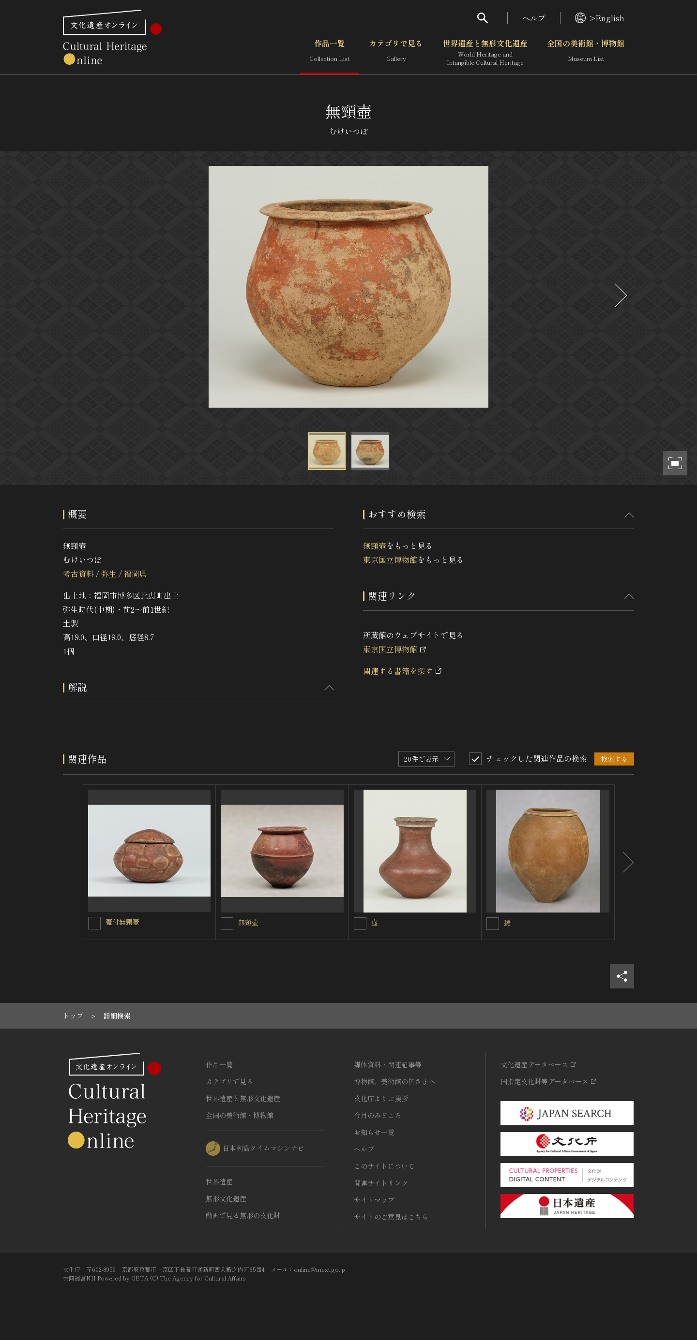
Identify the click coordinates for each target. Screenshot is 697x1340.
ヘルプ (533, 18)
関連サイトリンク (381, 1183)
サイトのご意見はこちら (391, 1217)
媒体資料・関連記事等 (388, 1064)
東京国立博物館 (390, 559)
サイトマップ (374, 1200)
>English (599, 18)
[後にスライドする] (619, 295)
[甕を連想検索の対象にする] (492, 923)
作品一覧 (329, 52)
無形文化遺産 (226, 1198)
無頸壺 (374, 545)
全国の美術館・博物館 (585, 52)
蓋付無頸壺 (122, 922)
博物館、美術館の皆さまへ (394, 1081)
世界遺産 (219, 1181)
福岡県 (135, 573)
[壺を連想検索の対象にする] (360, 923)
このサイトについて (384, 1166)
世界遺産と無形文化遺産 (485, 52)
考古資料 (78, 573)
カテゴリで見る (396, 52)
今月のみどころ (377, 1115)
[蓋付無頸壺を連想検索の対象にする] (94, 923)
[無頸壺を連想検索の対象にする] (227, 923)
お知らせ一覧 (374, 1132)
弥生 (109, 573)
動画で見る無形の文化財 (243, 1215)
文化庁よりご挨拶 (381, 1098)
